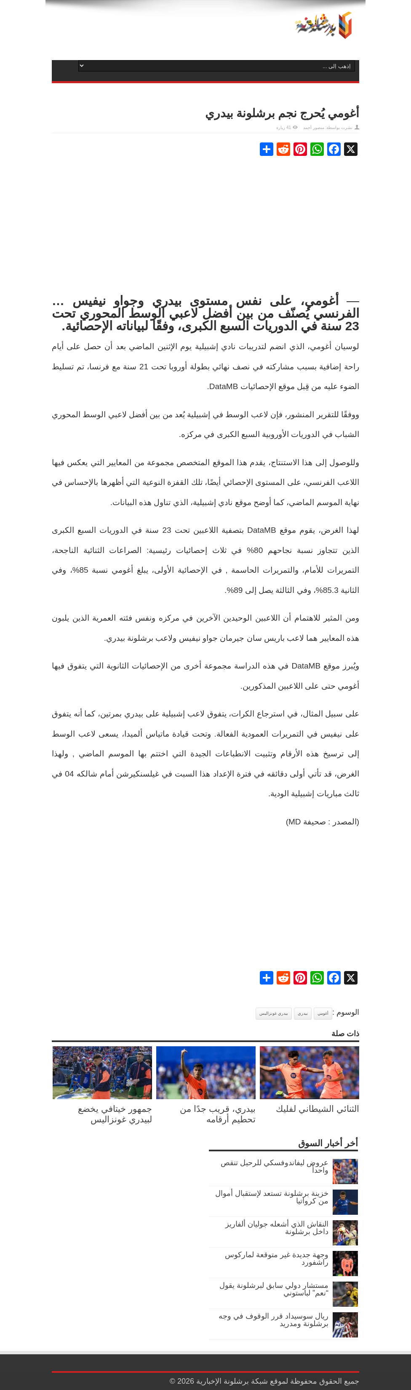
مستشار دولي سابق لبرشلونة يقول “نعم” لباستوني (273, 1289)
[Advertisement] (205, 225)
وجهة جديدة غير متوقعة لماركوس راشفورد (276, 1258)
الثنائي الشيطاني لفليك (317, 1109)
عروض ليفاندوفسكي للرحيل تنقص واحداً (274, 1166)
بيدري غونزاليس (273, 1013)
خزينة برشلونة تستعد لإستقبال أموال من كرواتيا (271, 1197)
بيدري (303, 1013)
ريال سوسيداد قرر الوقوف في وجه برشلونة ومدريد (273, 1320)
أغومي (323, 1013)
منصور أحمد (313, 127)
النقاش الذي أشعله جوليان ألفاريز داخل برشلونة (276, 1228)
